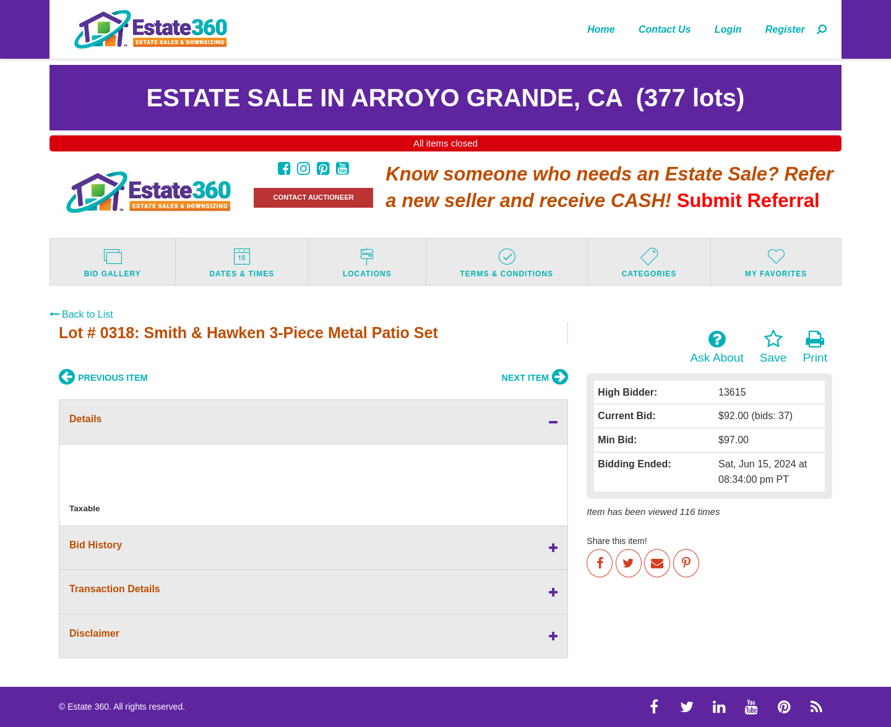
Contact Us (665, 29)
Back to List (81, 314)
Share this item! (617, 541)
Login (728, 29)
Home (600, 29)
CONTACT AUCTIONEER (313, 197)
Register (785, 29)
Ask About (716, 346)
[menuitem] (601, 29)
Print (815, 346)
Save (773, 346)
